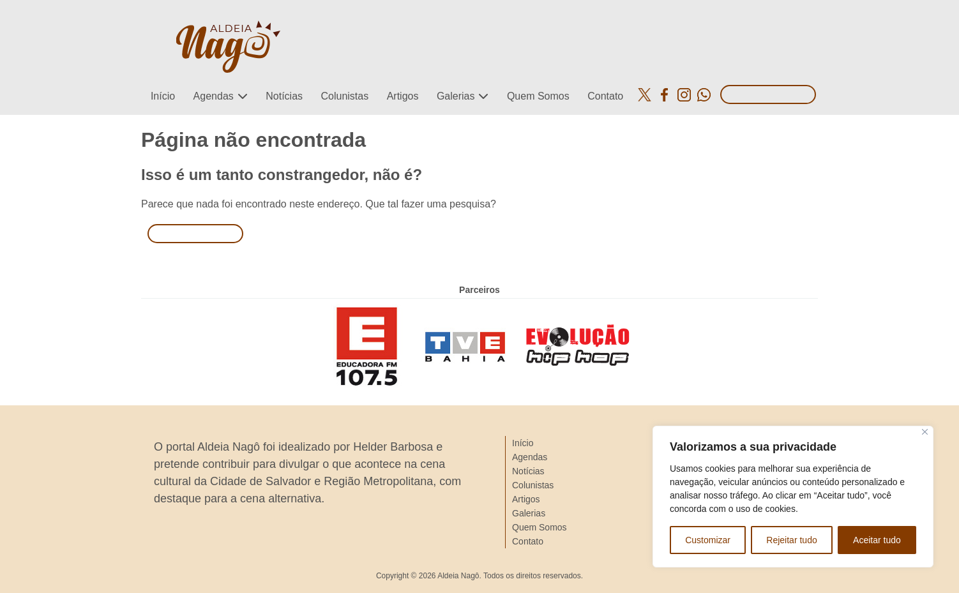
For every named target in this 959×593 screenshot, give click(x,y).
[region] (793, 496)
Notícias (284, 96)
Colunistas (344, 96)
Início (163, 96)
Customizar (707, 540)
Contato (605, 96)
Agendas (213, 96)
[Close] (925, 432)
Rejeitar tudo (791, 540)
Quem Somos (538, 96)
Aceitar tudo (877, 540)
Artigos (403, 96)
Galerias (456, 96)
